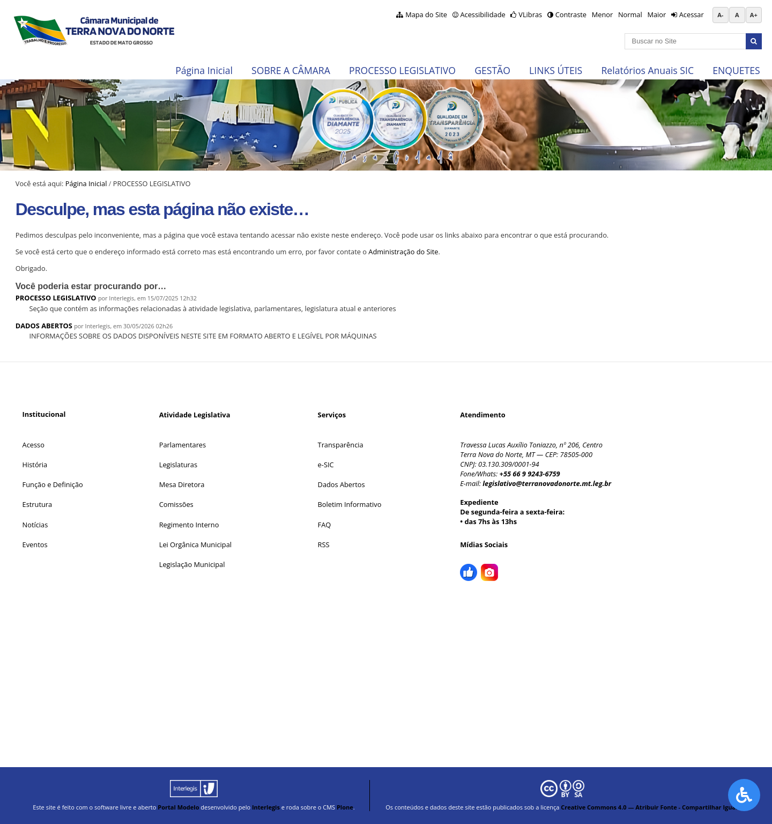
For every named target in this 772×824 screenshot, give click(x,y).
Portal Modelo (178, 807)
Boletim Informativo (350, 504)
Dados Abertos (341, 484)
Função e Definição (53, 484)
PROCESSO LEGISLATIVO (402, 70)
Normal (630, 14)
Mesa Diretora (182, 484)
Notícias (35, 524)
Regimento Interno (189, 524)
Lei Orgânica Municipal (195, 544)
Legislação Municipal (192, 564)
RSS (324, 544)
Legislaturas (178, 464)
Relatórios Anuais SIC (647, 70)
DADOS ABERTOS (44, 325)
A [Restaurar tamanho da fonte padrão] (737, 15)
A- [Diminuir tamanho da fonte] (720, 15)
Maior (656, 14)
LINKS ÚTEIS (555, 70)
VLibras (530, 14)
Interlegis (266, 807)
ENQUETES (736, 70)
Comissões (176, 504)
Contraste (571, 14)
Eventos (35, 544)
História (35, 464)
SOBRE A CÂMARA (290, 70)
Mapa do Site (426, 14)
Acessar (691, 14)
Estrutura (38, 504)
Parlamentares (182, 445)
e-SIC (326, 464)
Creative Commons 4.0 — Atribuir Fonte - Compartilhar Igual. (650, 807)
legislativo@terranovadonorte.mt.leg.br (546, 483)
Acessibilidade (482, 14)
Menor (602, 14)
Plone (345, 807)
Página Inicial (204, 70)
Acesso (33, 445)
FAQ (324, 524)
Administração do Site (403, 251)
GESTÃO (492, 70)
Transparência (340, 445)
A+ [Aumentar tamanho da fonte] (754, 15)
